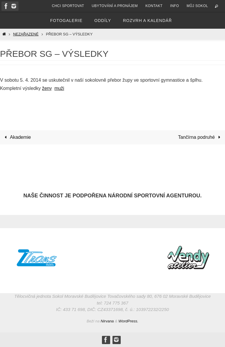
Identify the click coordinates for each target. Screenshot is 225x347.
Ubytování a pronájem (115, 6)
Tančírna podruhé (200, 137)
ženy (47, 88)
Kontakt (154, 6)
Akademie (16, 137)
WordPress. (128, 321)
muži (60, 88)
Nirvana (107, 321)
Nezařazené (26, 34)
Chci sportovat (68, 6)
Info (174, 6)
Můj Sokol (197, 6)
